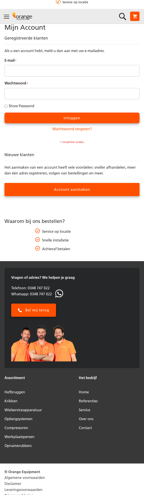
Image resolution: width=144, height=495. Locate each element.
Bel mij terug (37, 310)
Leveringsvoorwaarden (23, 489)
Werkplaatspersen (19, 436)
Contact (85, 428)
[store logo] (22, 16)
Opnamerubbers (18, 445)
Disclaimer (12, 483)
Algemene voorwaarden (24, 477)
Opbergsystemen (18, 419)
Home (84, 392)
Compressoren (16, 428)
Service (84, 410)
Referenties (88, 401)
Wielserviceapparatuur (23, 410)
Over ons (86, 419)
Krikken (10, 401)
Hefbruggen (14, 392)
